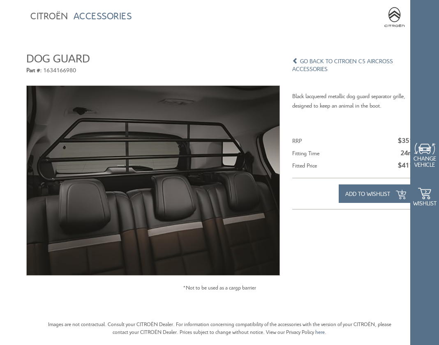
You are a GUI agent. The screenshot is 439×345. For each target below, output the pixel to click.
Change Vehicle (425, 161)
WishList (425, 203)
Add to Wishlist (375, 195)
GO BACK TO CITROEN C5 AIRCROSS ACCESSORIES (342, 65)
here (320, 332)
